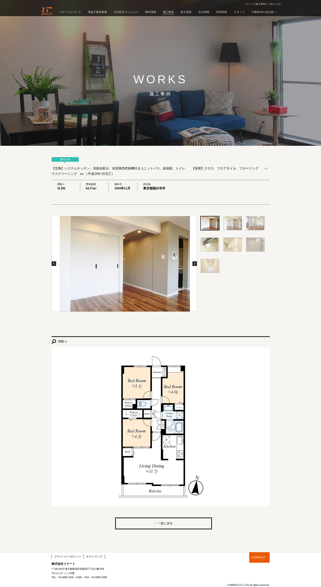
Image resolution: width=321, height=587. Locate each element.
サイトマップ (94, 556)
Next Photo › (194, 263)
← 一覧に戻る (163, 523)
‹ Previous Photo (54, 263)
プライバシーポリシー (67, 556)
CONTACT (258, 557)
